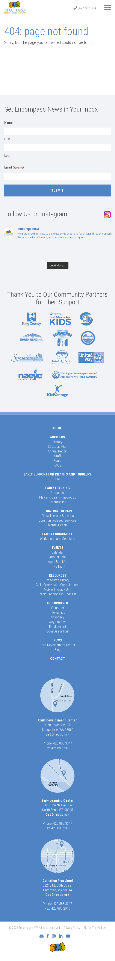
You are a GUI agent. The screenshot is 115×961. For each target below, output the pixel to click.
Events (57, 548)
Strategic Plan (57, 447)
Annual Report (57, 451)
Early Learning (57, 488)
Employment (57, 627)
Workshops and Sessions (57, 539)
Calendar (57, 552)
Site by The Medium (94, 927)
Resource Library (57, 580)
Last (7, 155)
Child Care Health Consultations (57, 585)
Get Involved (57, 603)
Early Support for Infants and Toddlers (57, 474)
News (57, 640)
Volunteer (57, 608)
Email (14, 167)
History (57, 442)
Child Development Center (57, 645)
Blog (58, 650)
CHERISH (57, 479)
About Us (57, 437)
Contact (57, 659)
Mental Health (57, 525)
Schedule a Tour (57, 631)
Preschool (58, 493)
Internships (57, 613)
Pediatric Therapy (57, 511)
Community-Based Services (57, 520)
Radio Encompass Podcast (57, 594)
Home (57, 428)
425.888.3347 (88, 8)
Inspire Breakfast (57, 562)
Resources (57, 575)
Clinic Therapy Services (57, 516)
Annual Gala (57, 557)
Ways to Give (58, 622)
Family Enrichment (57, 534)
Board (58, 461)
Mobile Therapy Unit (57, 589)
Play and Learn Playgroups (57, 497)
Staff (57, 456)
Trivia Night (57, 566)
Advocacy (57, 617)
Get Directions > (57, 734)
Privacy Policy (72, 927)
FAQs (57, 465)
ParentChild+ (57, 502)
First (7, 139)
